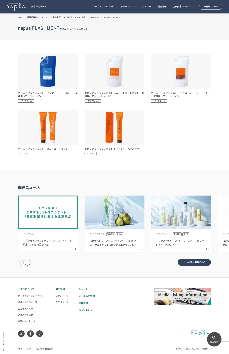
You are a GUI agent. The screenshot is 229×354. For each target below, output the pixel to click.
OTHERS (95, 17)
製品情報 (162, 6)
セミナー (146, 6)
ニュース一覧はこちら (194, 262)
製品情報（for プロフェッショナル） (69, 17)
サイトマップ (24, 349)
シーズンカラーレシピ (103, 6)
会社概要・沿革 (25, 309)
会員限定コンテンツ (182, 6)
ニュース (83, 289)
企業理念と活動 (25, 315)
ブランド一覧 (62, 296)
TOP (20, 17)
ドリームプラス (128, 6)
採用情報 (83, 303)
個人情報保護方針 (44, 349)
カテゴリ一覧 (62, 302)
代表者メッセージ (26, 321)
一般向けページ (211, 6)
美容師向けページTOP (37, 17)
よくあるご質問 (87, 296)
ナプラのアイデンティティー (32, 296)
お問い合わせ (86, 310)
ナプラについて (26, 289)
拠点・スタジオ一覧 (27, 302)
